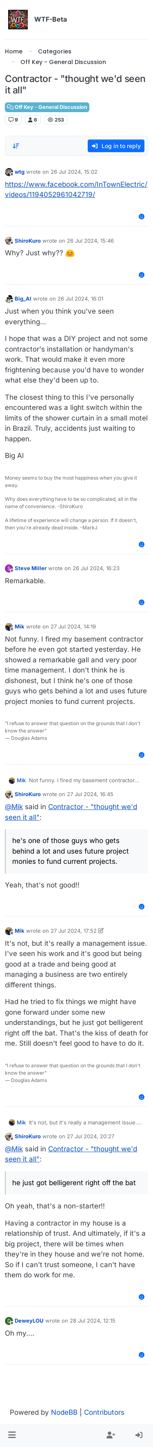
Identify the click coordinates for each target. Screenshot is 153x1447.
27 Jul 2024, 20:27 (90, 1136)
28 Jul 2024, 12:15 (92, 1320)
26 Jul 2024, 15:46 (90, 240)
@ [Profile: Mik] (14, 807)
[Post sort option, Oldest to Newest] (16, 146)
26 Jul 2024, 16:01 (80, 298)
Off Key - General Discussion (47, 107)
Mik (19, 626)
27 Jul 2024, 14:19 (73, 626)
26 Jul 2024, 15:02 (74, 171)
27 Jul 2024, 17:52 (74, 930)
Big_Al (23, 298)
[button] (12, 1435)
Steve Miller (31, 568)
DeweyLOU (29, 1320)
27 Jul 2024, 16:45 (90, 794)
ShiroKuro (28, 240)
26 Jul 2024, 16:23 (96, 568)
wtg (19, 171)
